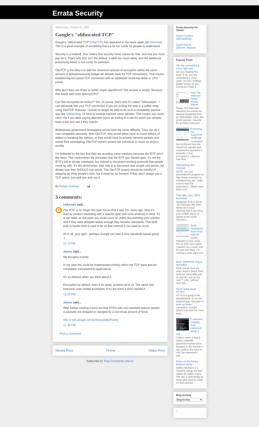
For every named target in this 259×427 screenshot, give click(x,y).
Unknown (69, 204)
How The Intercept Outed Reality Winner (196, 98)
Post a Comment (70, 333)
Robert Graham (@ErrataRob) (184, 37)
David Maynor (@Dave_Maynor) (186, 46)
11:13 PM (69, 243)
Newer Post (64, 350)
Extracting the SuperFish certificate (196, 133)
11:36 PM (69, 325)
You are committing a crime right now (187, 67)
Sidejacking (73, 113)
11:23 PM (69, 294)
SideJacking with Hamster (185, 166)
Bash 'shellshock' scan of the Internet (197, 230)
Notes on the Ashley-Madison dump (187, 363)
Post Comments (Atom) (118, 361)
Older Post (157, 350)
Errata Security (78, 13)
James (67, 251)
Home (110, 350)
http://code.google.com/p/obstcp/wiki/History (91, 319)
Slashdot (155, 42)
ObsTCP (96, 42)
